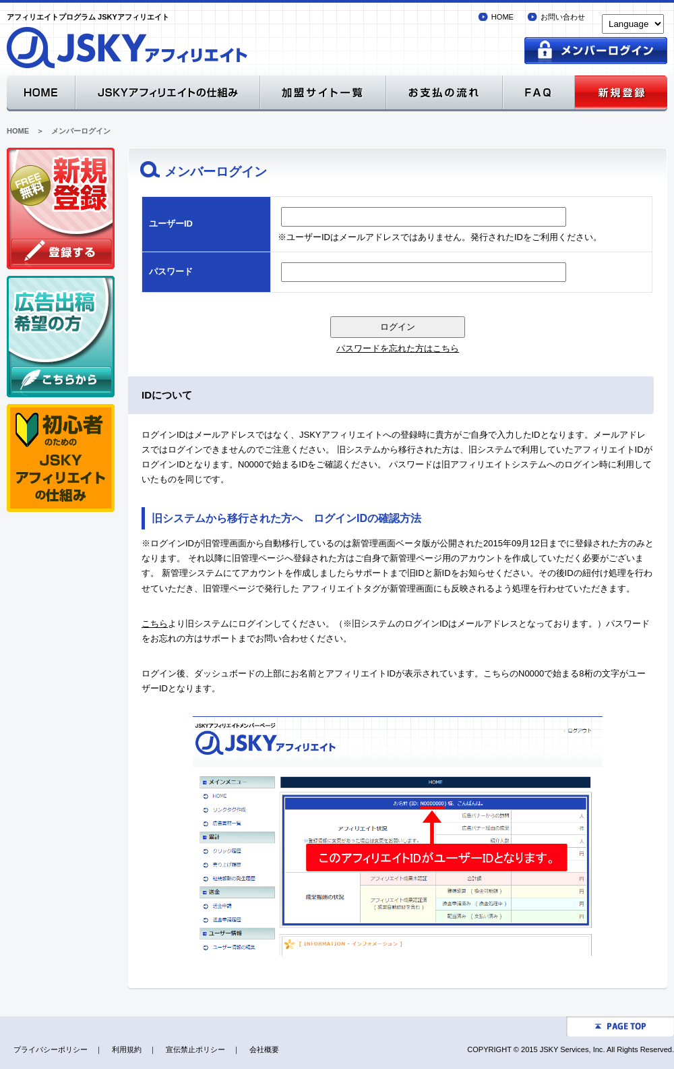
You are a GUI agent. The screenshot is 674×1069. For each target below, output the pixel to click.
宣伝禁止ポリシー (195, 1049)
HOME (502, 17)
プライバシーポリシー (50, 1049)
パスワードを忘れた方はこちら (397, 348)
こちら (155, 623)
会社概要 (264, 1049)
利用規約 (127, 1049)
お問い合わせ (563, 17)
